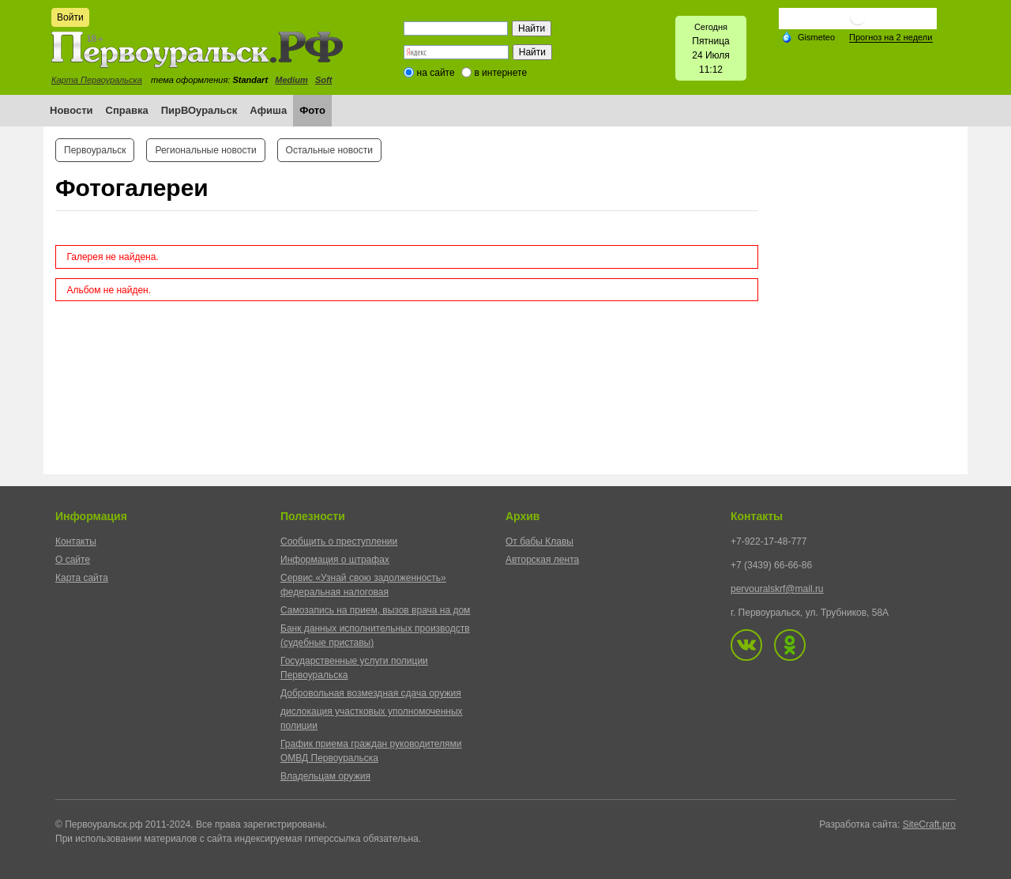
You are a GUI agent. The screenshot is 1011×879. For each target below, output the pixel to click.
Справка (127, 110)
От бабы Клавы (539, 541)
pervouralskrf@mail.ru (777, 588)
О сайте (72, 559)
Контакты (75, 541)
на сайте (436, 72)
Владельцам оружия (325, 776)
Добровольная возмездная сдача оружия (370, 693)
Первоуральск (95, 150)
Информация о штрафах (334, 559)
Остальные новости (329, 150)
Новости (71, 110)
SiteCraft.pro (929, 824)
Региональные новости (205, 150)
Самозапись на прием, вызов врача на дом (375, 610)
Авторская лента (542, 559)
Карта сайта (81, 577)
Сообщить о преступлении (338, 541)
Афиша (268, 110)
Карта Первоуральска (96, 80)
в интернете (500, 72)
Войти (70, 17)
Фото (312, 110)
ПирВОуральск (199, 110)
